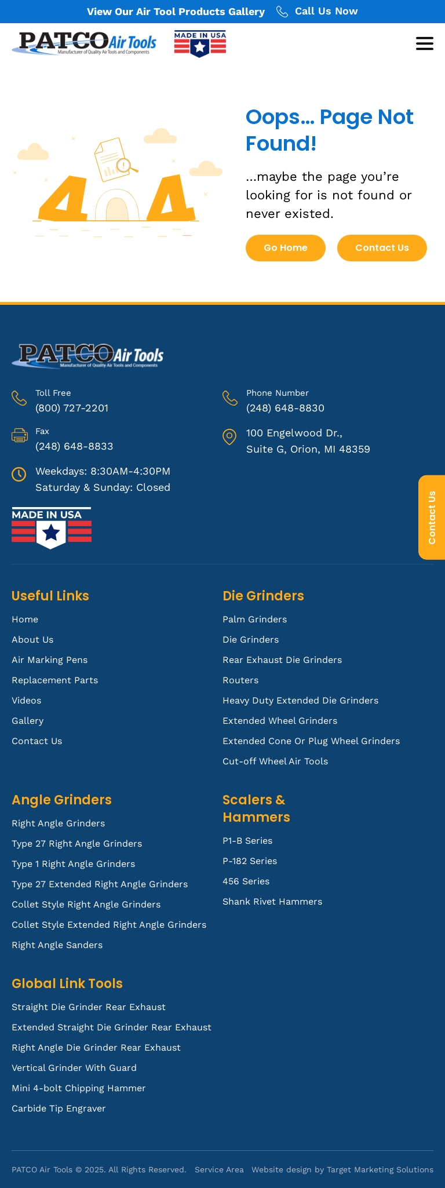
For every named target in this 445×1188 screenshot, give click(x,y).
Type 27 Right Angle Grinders (77, 843)
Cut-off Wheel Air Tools (275, 761)
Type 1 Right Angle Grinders (73, 863)
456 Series (245, 881)
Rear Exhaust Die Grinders (282, 659)
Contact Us (432, 517)
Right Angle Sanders (57, 944)
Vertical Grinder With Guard (74, 1067)
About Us (32, 639)
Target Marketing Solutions (380, 1169)
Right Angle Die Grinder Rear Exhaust (96, 1047)
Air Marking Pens (49, 659)
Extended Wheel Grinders (279, 720)
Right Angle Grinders (58, 823)
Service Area (219, 1169)
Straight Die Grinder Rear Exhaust (89, 1006)
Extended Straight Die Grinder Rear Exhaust (111, 1027)
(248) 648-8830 (285, 408)
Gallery (27, 720)
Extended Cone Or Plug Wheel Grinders (311, 740)
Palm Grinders (254, 619)
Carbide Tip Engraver (59, 1108)
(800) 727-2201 (71, 408)
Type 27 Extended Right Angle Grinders (100, 884)
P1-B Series (247, 840)
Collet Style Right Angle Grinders (86, 904)
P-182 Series (249, 860)
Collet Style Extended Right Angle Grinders (109, 924)
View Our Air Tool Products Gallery (176, 11)
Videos (26, 700)
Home (25, 619)
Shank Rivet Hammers (272, 901)
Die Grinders (250, 639)
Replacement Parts (55, 680)
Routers (240, 680)
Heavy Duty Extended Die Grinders (300, 700)
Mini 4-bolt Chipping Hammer (79, 1088)
